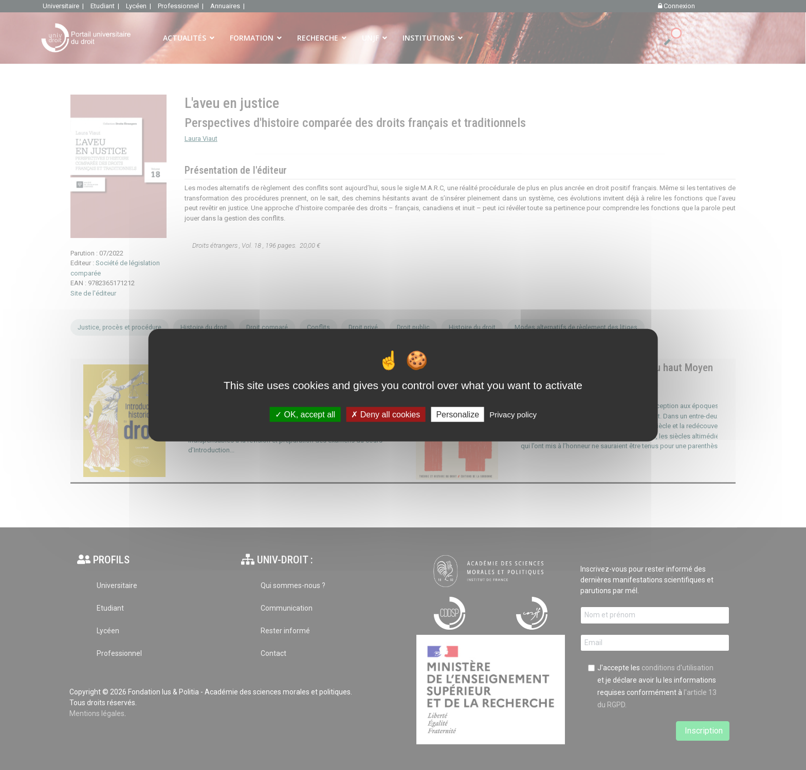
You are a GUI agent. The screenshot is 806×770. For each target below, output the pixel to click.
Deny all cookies (385, 414)
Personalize (457, 414)
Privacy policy (513, 414)
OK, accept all (305, 414)
